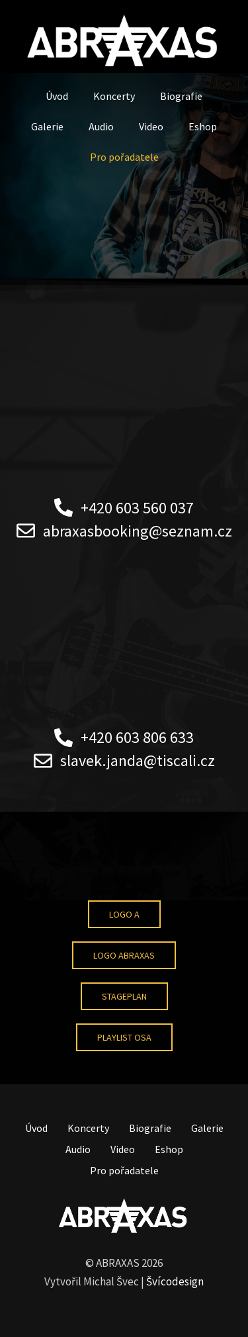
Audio (101, 126)
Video (151, 126)
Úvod (57, 96)
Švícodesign (175, 1281)
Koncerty (114, 96)
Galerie (47, 126)
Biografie (181, 96)
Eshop (202, 126)
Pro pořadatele (124, 156)
